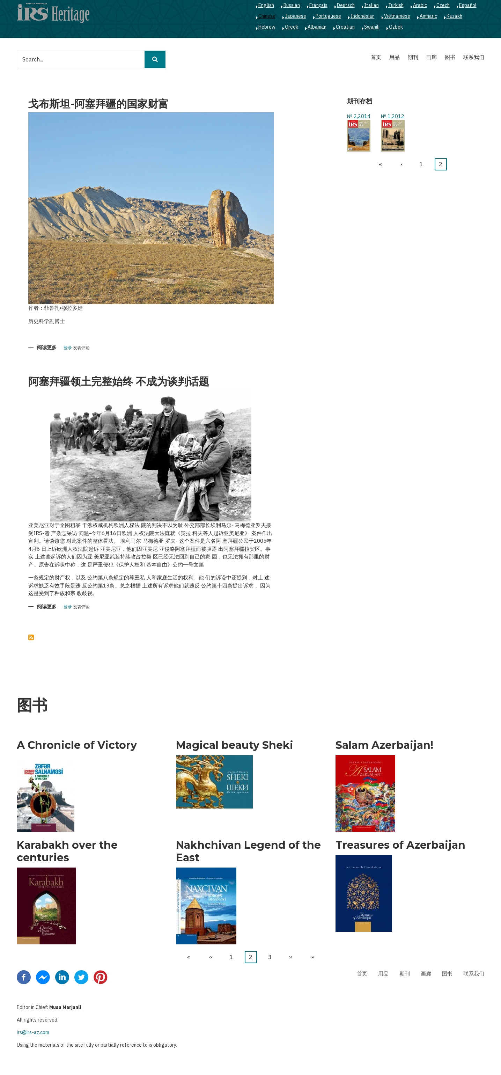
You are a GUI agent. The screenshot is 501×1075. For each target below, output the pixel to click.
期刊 (413, 57)
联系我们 (473, 57)
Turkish (396, 5)
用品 (394, 57)
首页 (376, 57)
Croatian (345, 27)
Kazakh (454, 16)
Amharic (428, 16)
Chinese (266, 16)
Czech (443, 5)
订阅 (31, 637)
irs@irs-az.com (33, 1032)
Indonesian (363, 16)
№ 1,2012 (392, 116)
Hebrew (266, 27)
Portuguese (328, 16)
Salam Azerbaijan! (384, 745)
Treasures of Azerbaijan (400, 845)
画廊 (431, 57)
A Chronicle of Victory (77, 745)
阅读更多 (47, 348)
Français (318, 5)
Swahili (372, 27)
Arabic (420, 5)
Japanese (295, 16)
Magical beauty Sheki (234, 745)
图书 (450, 57)
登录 (68, 348)
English (266, 5)
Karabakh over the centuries (67, 851)
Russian (291, 5)
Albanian (317, 27)
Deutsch (346, 5)
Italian (371, 5)
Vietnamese (397, 16)
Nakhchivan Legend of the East (248, 851)
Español (468, 5)
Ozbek (396, 27)
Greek (291, 27)
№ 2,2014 (358, 116)
